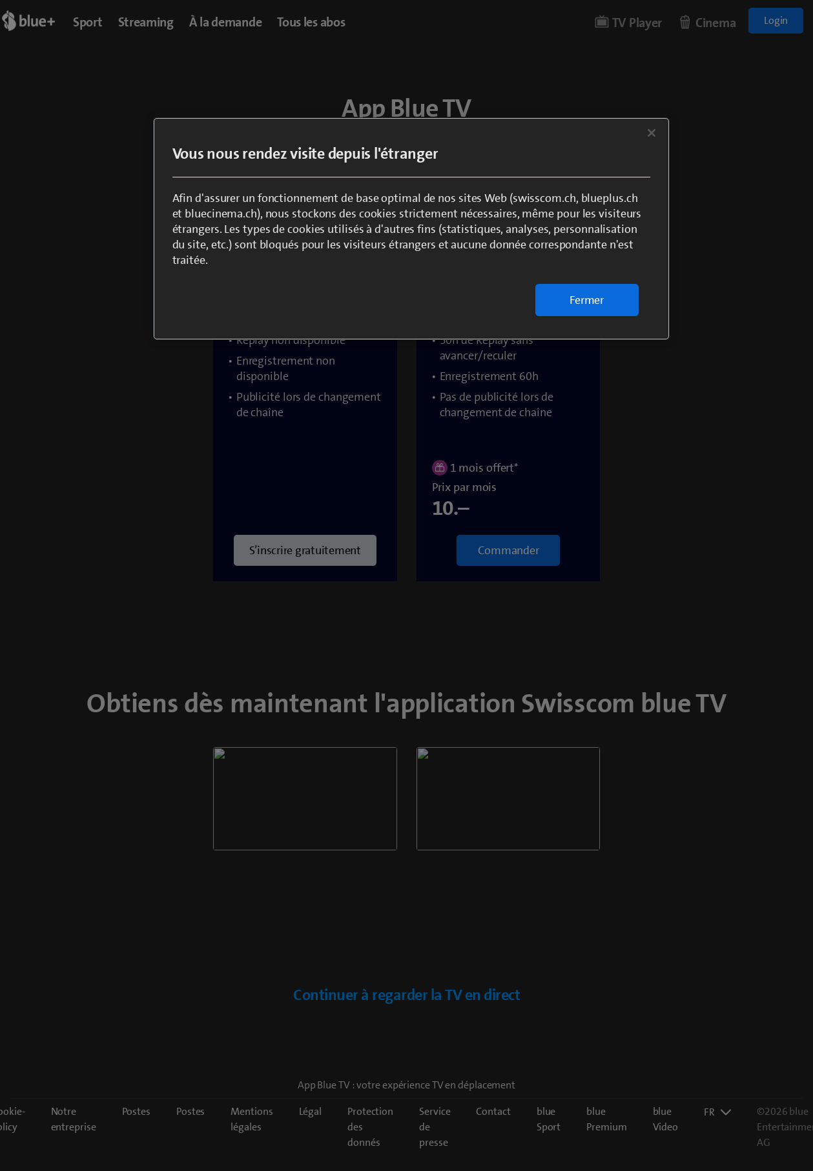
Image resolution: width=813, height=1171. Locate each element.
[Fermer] (651, 133)
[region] (411, 228)
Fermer (587, 300)
